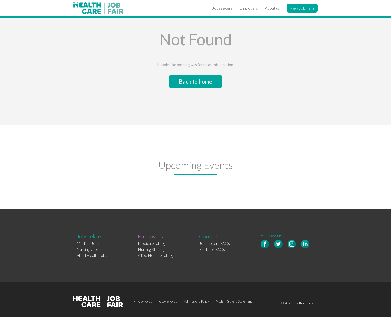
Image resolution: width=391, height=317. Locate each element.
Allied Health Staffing (155, 255)
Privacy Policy (143, 301)
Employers (248, 8)
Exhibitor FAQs (212, 249)
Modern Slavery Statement (234, 301)
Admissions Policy (196, 301)
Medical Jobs (88, 243)
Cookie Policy (168, 301)
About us (272, 8)
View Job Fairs (302, 8)
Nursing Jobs (87, 249)
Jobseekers (222, 8)
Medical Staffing (151, 243)
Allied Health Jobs (92, 255)
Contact (208, 236)
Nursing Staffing (151, 249)
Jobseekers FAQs (214, 243)
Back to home (195, 81)
